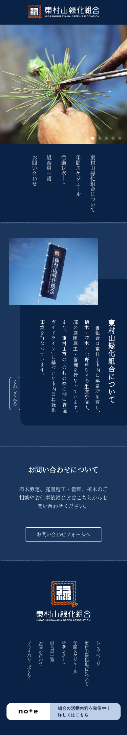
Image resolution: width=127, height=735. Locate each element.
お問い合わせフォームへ (63, 534)
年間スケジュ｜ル (78, 176)
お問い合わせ (34, 170)
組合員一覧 (49, 168)
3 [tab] (106, 138)
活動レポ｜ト (63, 170)
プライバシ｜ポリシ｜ (29, 661)
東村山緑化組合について (92, 184)
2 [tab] (99, 138)
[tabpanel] (63, 84)
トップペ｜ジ (98, 653)
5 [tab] (120, 138)
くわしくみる (15, 393)
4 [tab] (113, 138)
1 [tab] (92, 138)
